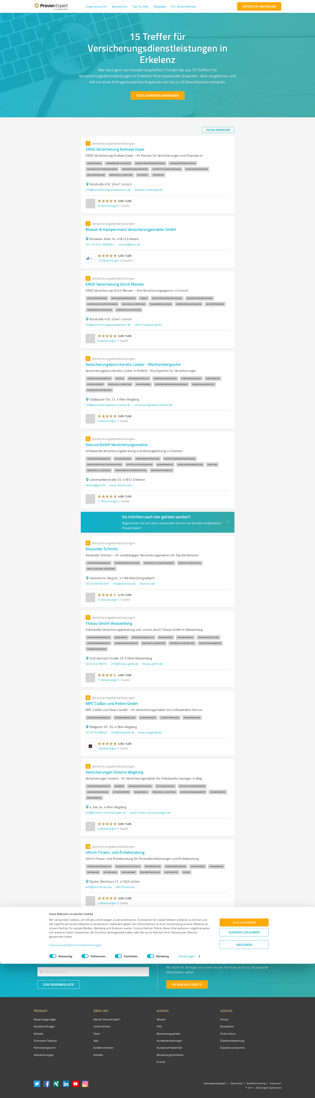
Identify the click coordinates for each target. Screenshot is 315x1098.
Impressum (56, 1079)
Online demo (205, 1033)
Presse (202, 1019)
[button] (96, 6)
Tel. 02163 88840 (96, 732)
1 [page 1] (217, 918)
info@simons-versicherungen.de (106, 812)
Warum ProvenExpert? (99, 1019)
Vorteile (38, 1033)
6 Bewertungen (107, 341)
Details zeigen (187, 1090)
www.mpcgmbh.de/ (150, 732)
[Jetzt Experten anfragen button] (157, 95)
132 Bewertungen (108, 260)
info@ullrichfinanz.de (98, 887)
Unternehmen (94, 1026)
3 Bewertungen (107, 421)
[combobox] (93, 959)
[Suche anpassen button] (218, 130)
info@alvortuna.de (124, 583)
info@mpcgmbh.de (122, 732)
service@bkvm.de (129, 244)
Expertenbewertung (210, 1040)
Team (89, 1033)
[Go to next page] (232, 918)
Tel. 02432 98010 (96, 664)
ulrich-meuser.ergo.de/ (148, 324)
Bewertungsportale (153, 1033)
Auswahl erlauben (244, 1066)
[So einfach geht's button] (187, 984)
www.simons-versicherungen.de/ (150, 812)
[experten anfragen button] (259, 6)
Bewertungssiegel (45, 1019)
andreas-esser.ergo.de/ (149, 190)
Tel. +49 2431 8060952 (100, 244)
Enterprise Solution (45, 1040)
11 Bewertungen (108, 501)
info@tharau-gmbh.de (124, 664)
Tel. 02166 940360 (97, 583)
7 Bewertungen (107, 748)
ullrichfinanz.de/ (125, 887)
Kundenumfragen (44, 1026)
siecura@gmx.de (96, 485)
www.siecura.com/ (121, 485)
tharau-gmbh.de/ (152, 664)
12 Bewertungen (108, 599)
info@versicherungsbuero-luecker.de (108, 405)
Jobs (88, 1040)
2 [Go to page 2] (224, 918)
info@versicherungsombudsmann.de (108, 190)
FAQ (144, 1026)
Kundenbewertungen (154, 1040)
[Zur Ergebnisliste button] (58, 984)
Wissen (146, 1019)
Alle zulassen (244, 1056)
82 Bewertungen (108, 206)
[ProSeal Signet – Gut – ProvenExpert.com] (266, 1027)
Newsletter (204, 1026)
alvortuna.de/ (147, 583)
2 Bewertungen (107, 903)
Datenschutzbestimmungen (83, 1079)
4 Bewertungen (107, 828)
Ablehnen (244, 1079)
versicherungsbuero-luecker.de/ (153, 405)
